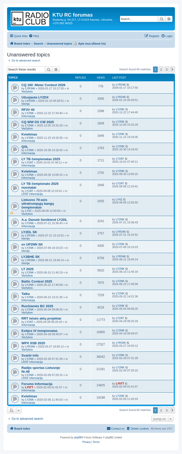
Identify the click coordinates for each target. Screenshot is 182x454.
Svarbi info (30, 355)
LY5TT (29, 387)
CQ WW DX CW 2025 (37, 122)
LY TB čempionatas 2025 (40, 159)
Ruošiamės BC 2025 (37, 306)
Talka (25, 294)
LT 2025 (27, 269)
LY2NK (29, 113)
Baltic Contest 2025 (36, 281)
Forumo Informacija (36, 384)
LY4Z (28, 210)
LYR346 (30, 88)
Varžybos (27, 91)
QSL (24, 147)
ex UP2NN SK (32, 244)
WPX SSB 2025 (33, 343)
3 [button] (167, 69)
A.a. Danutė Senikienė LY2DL (44, 220)
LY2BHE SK (30, 257)
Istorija (25, 103)
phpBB (78, 437)
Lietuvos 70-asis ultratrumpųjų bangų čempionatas (37, 203)
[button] (172, 69)
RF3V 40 (28, 110)
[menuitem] (34, 36)
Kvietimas (29, 134)
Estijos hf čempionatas (39, 331)
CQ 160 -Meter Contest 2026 (43, 85)
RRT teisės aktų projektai (41, 318)
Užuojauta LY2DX (35, 97)
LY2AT (29, 162)
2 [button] (161, 69)
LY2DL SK (29, 232)
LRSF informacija (32, 193)
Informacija (28, 116)
